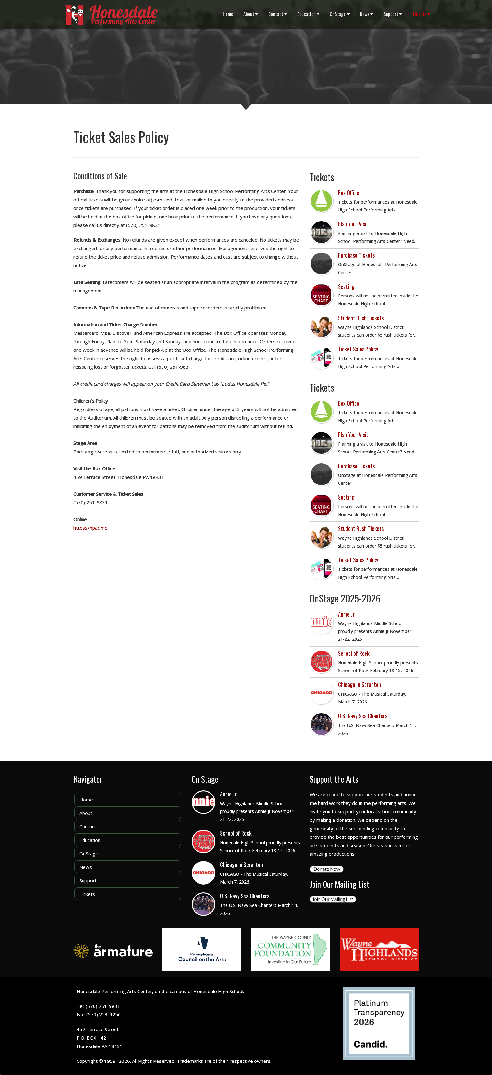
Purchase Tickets (356, 255)
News (366, 13)
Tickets (421, 13)
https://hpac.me (90, 528)
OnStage (340, 13)
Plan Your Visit (353, 224)
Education (308, 13)
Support (392, 13)
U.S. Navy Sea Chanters (362, 716)
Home (228, 13)
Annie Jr (346, 614)
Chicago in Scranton (359, 684)
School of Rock (354, 653)
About (250, 13)
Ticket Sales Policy (358, 349)
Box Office (348, 193)
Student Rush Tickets (361, 318)
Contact (277, 13)
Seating (346, 286)
